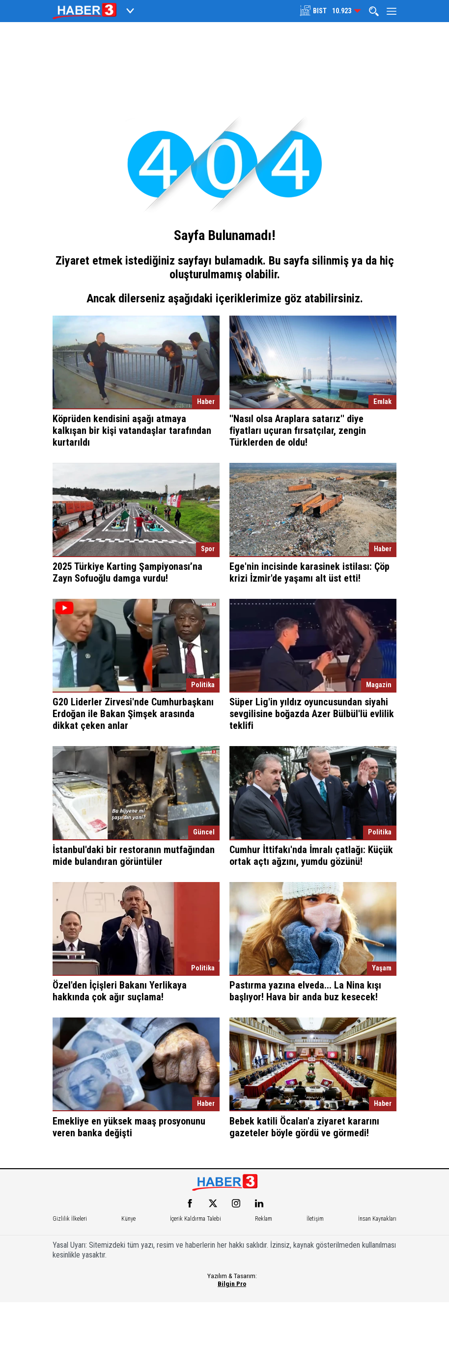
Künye (128, 1218)
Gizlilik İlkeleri (70, 1218)
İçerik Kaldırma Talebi (195, 1218)
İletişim (315, 1218)
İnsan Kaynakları (377, 1218)
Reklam (263, 1218)
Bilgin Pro (232, 1283)
